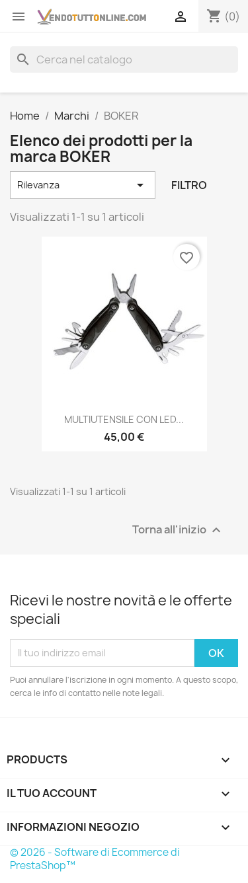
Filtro (189, 185)
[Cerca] (124, 59)
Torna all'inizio (178, 529)
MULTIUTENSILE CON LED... (124, 419)
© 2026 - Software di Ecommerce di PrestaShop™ (95, 858)
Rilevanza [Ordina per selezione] (82, 185)
